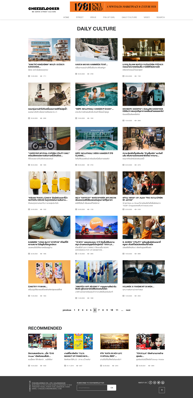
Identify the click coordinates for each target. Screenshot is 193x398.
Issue (93, 17)
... (122, 310)
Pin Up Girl (109, 17)
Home (66, 17)
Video (147, 17)
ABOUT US (142, 382)
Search (161, 17)
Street (79, 17)
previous (67, 310)
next (128, 310)
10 (112, 310)
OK (112, 387)
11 (117, 310)
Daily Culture (129, 17)
